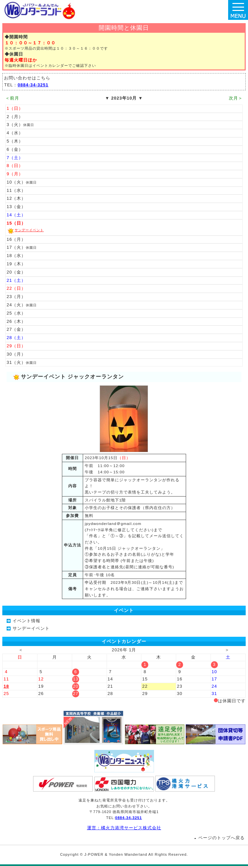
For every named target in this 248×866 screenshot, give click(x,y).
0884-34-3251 (33, 84)
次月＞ (236, 98)
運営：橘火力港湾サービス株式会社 (124, 827)
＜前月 (12, 98)
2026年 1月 (124, 649)
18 (6, 686)
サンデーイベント (29, 230)
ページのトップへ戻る (221, 837)
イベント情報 (26, 620)
